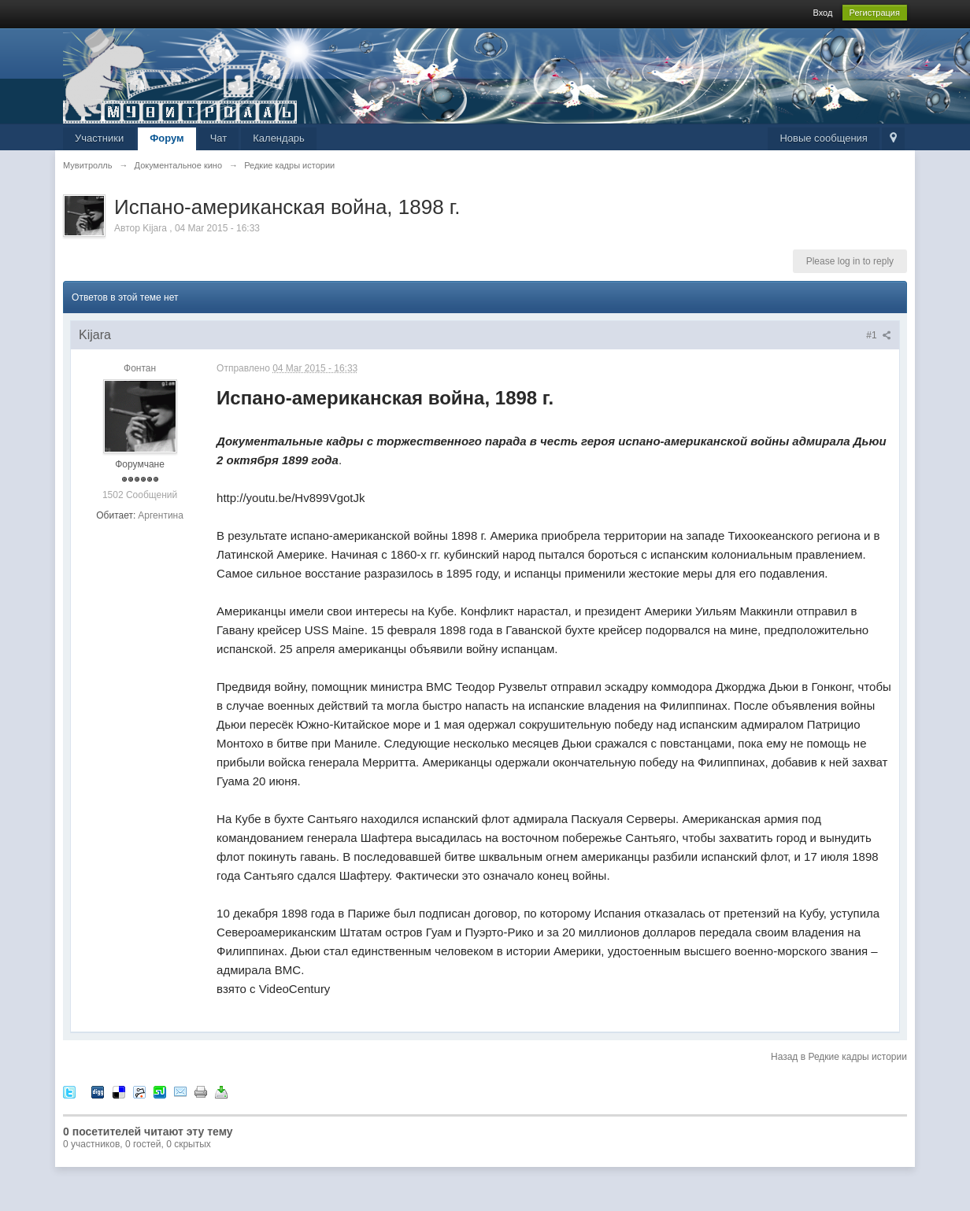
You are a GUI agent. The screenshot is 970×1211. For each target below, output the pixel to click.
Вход (822, 12)
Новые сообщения (823, 138)
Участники (99, 138)
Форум (166, 138)
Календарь (279, 138)
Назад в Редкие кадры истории (839, 1056)
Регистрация (875, 12)
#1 (878, 335)
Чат (219, 138)
